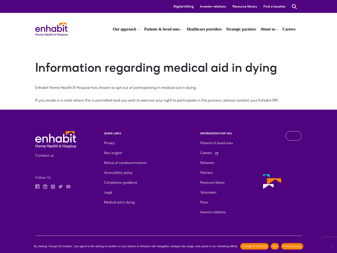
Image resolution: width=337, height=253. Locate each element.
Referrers (207, 163)
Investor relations (213, 6)
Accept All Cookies (254, 246)
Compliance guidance (120, 182)
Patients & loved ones (162, 29)
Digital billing (183, 6)
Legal (108, 192)
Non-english (113, 153)
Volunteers (208, 192)
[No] (331, 246)
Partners (206, 173)
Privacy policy (292, 246)
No (275, 246)
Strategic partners (241, 29)
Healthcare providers (204, 29)
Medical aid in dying (119, 202)
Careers (289, 29)
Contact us (44, 155)
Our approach (125, 29)
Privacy (109, 143)
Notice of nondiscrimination (125, 163)
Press (204, 202)
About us (268, 29)
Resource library (245, 6)
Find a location (274, 6)
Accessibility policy (118, 173)
